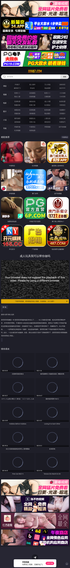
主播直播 (47, 97)
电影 (5, 103)
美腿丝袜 (17, 113)
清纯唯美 (32, 113)
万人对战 (47, 84)
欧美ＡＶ (47, 93)
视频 (5, 94)
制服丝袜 (17, 105)
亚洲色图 (32, 110)
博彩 (5, 86)
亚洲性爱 (17, 101)
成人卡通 (47, 101)
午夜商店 (32, 127)
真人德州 (32, 84)
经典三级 (32, 105)
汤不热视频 (62, 127)
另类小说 (32, 122)
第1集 (4, 307)
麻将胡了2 (17, 88)
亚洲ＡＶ (17, 93)
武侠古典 (62, 118)
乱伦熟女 (47, 105)
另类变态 (62, 105)
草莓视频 (47, 127)
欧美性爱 (62, 101)
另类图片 (62, 113)
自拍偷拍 (32, 93)
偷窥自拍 (17, 110)
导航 (5, 128)
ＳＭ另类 (62, 97)
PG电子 (17, 84)
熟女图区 (47, 113)
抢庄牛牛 (62, 88)
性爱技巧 (62, 122)
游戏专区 (62, 84)
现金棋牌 (47, 88)
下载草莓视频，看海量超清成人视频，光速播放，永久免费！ (41, 301)
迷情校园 (17, 122)
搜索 (64, 77)
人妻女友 (47, 118)
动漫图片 (62, 110)
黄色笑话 (47, 122)
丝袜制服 (32, 97)
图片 (5, 111)
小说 (5, 120)
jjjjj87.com (35, 71)
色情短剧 (32, 130)
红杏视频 (17, 130)
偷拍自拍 (32, 101)
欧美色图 (47, 110)
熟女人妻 (17, 97)
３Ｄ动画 (62, 93)
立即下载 (50, 563)
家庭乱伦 (32, 118)
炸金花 (32, 88)
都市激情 (17, 118)
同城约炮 (17, 127)
